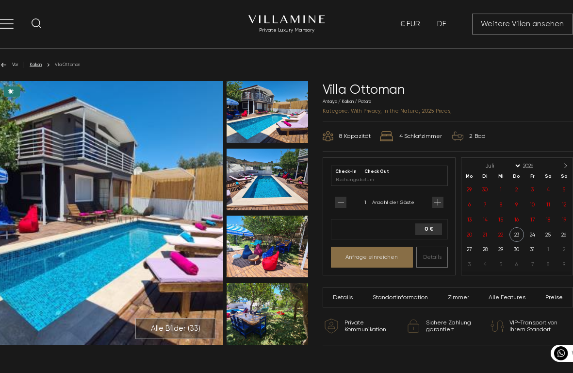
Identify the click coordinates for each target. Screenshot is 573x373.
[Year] (536, 166)
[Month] (502, 166)
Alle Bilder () (175, 328)
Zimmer (458, 297)
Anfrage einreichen (371, 257)
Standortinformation (400, 297)
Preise (554, 297)
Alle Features (507, 297)
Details (432, 257)
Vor (9, 64)
